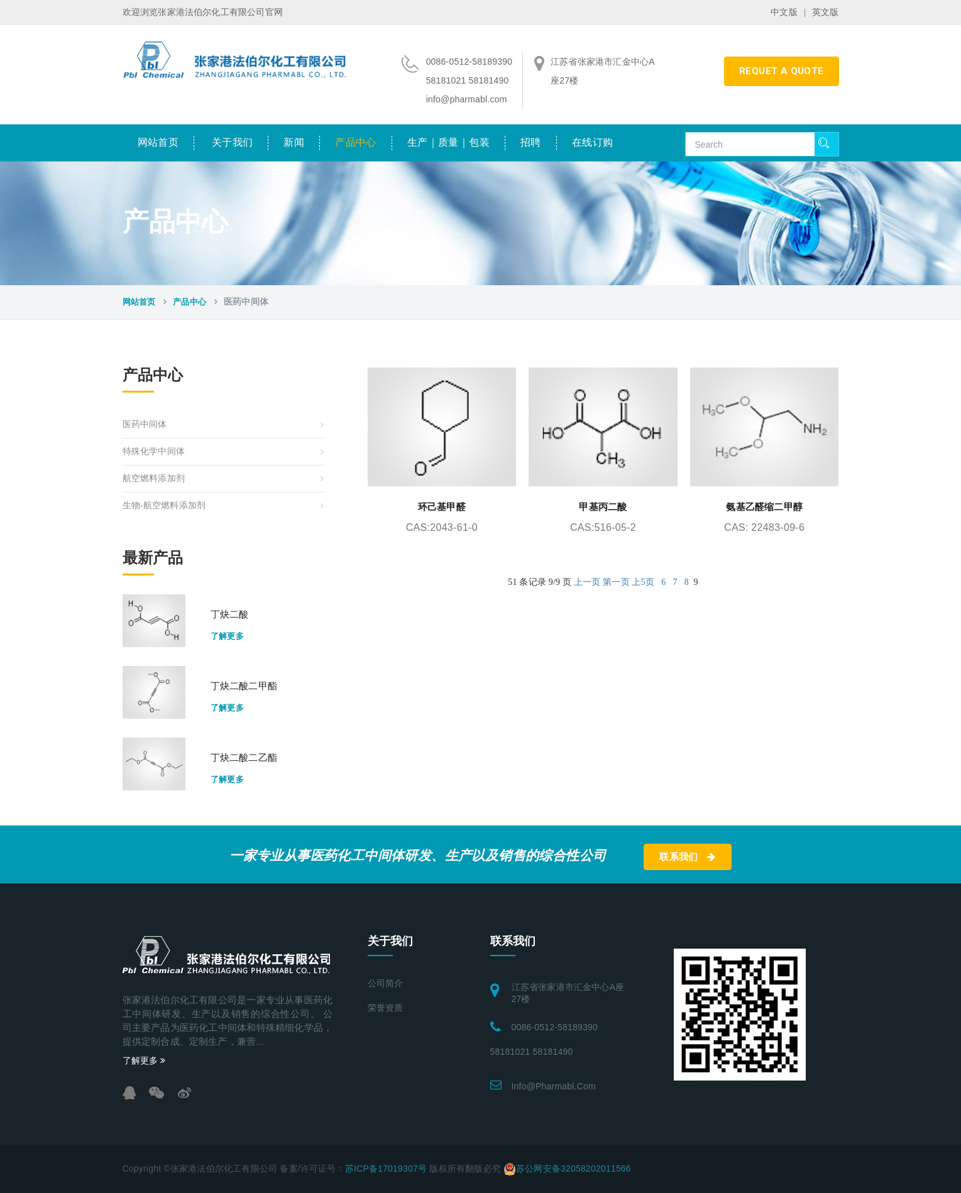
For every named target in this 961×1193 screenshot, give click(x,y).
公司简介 (386, 983)
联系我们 (687, 857)
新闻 (293, 142)
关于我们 (232, 142)
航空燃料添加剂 (154, 478)
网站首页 (158, 142)
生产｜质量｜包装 (448, 142)
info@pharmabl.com (554, 1086)
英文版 (825, 12)
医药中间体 (145, 424)
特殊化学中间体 (154, 451)
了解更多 (227, 636)
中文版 (784, 12)
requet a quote (781, 71)
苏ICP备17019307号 (386, 1168)
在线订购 (592, 142)
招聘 (530, 142)
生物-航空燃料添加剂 (164, 505)
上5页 (643, 582)
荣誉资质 (386, 1008)
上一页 (587, 582)
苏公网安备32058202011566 (573, 1168)
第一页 (616, 582)
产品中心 (355, 142)
